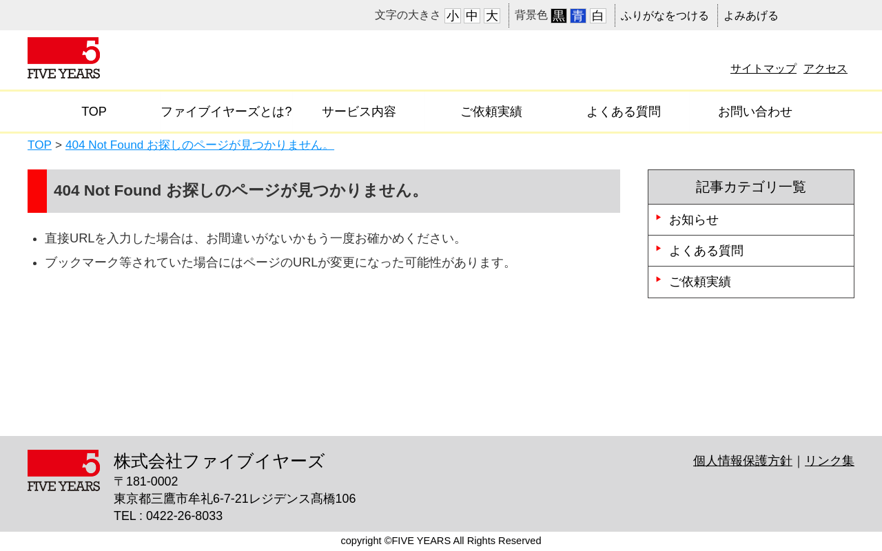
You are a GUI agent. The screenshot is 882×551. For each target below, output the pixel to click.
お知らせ (694, 220)
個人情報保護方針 (742, 461)
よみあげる (751, 15)
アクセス (825, 68)
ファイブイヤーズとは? (226, 111)
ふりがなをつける (665, 15)
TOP (94, 111)
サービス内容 (359, 111)
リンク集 (829, 461)
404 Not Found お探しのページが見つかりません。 (199, 145)
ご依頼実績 (491, 111)
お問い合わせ (755, 111)
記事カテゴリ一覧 (751, 186)
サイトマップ (763, 68)
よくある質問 (623, 111)
